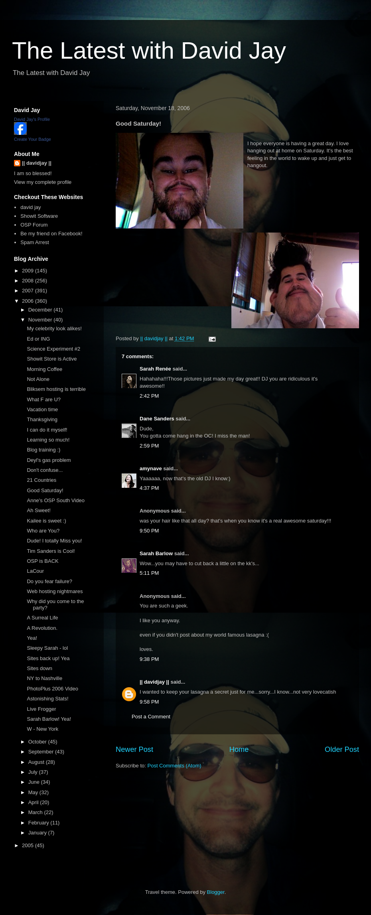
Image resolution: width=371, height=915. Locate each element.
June (34, 782)
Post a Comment (151, 717)
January (38, 833)
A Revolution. (42, 628)
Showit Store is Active (52, 359)
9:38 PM (149, 659)
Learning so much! (48, 440)
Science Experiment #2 (53, 349)
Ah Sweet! (38, 510)
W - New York (42, 729)
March (36, 812)
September (41, 752)
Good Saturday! (45, 490)
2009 (28, 271)
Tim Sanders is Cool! (51, 551)
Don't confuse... (45, 470)
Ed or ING (38, 339)
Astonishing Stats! (47, 699)
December (41, 310)
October (38, 742)
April (34, 802)
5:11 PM (149, 573)
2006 (28, 301)
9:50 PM (149, 531)
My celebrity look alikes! (54, 328)
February (39, 823)
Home (239, 749)
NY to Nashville (44, 678)
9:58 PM (149, 702)
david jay (30, 207)
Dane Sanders (157, 419)
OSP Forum (33, 225)
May (33, 792)
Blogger (216, 892)
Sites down (39, 668)
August (37, 762)
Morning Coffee (44, 369)
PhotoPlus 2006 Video (52, 689)
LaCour (35, 571)
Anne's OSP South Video (55, 500)
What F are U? (44, 399)
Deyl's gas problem (49, 460)
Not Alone (38, 379)
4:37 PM (149, 488)
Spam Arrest (34, 242)
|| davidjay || (154, 682)
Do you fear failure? (49, 581)
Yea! (32, 638)
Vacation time (42, 409)
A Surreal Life (42, 618)
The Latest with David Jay (149, 50)
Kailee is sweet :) (46, 521)
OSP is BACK (42, 561)
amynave (151, 468)
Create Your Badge (32, 139)
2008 (28, 281)
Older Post (342, 749)
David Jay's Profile (32, 119)
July (33, 772)
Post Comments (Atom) (174, 766)
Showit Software (39, 216)
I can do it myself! (47, 430)
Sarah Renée (155, 369)
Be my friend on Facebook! (51, 234)
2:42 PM (149, 396)
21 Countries (41, 480)
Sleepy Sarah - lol (47, 648)
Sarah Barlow (156, 553)
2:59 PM (149, 446)
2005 (28, 845)
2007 (28, 291)
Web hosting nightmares (55, 591)
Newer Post (134, 749)
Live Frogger (41, 709)
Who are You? (43, 531)
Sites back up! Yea (48, 658)
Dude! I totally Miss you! (54, 541)
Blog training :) (43, 450)
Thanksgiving (42, 419)
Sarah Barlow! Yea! (49, 719)
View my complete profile (42, 182)
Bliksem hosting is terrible (56, 389)
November (41, 320)
